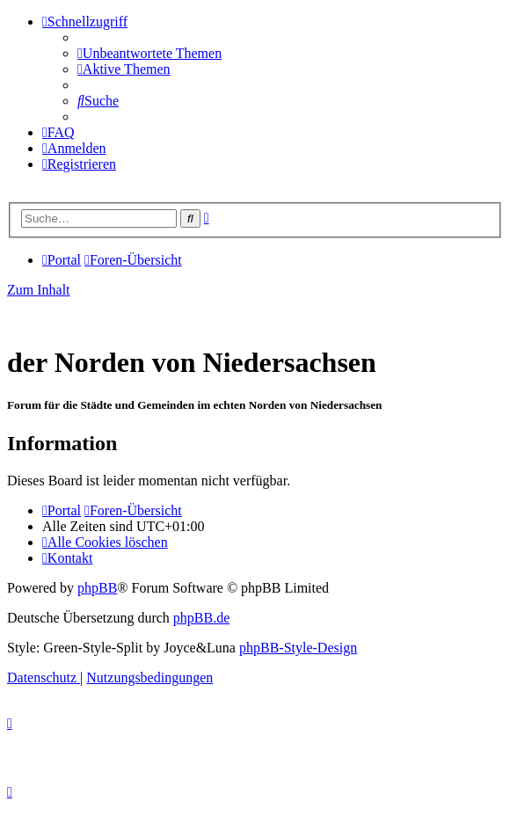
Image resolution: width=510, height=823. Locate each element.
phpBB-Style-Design (298, 647)
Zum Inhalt (38, 289)
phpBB (97, 587)
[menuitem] (149, 53)
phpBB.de (201, 617)
